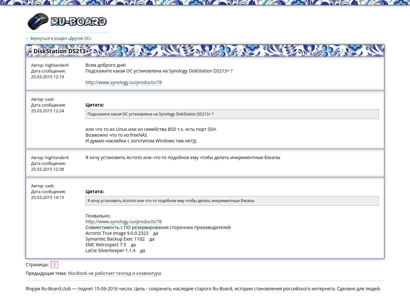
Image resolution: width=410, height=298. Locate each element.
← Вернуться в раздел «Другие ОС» (58, 38)
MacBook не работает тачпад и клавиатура (114, 273)
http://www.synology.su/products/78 (124, 82)
